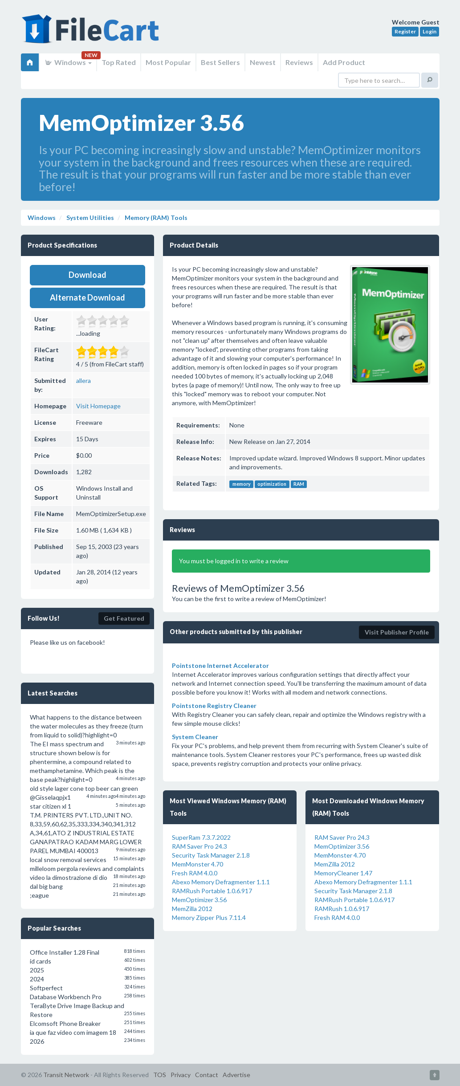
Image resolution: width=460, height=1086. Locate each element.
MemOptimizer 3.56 (199, 899)
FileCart (92, 33)
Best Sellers (220, 62)
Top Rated (119, 62)
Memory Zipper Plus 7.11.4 (209, 917)
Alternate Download (87, 297)
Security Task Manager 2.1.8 (211, 855)
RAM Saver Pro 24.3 (199, 846)
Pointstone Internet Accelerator (220, 665)
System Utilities (89, 217)
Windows (68, 62)
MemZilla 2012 (192, 908)
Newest (263, 62)
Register (405, 31)
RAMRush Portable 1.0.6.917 (212, 891)
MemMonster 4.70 (197, 864)
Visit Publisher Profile (397, 632)
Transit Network (66, 1074)
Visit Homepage (98, 406)
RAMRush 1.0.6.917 (341, 908)
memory (241, 484)
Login (429, 31)
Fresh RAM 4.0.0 (194, 873)
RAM (298, 484)
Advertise (236, 1074)
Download (87, 275)
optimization (271, 484)
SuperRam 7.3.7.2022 (201, 837)
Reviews (299, 62)
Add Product (344, 62)
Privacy (181, 1074)
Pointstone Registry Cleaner (214, 705)
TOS (159, 1074)
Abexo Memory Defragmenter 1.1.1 (221, 882)
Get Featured (124, 618)
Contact (206, 1074)
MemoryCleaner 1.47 (343, 873)
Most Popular (168, 62)
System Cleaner (195, 736)
